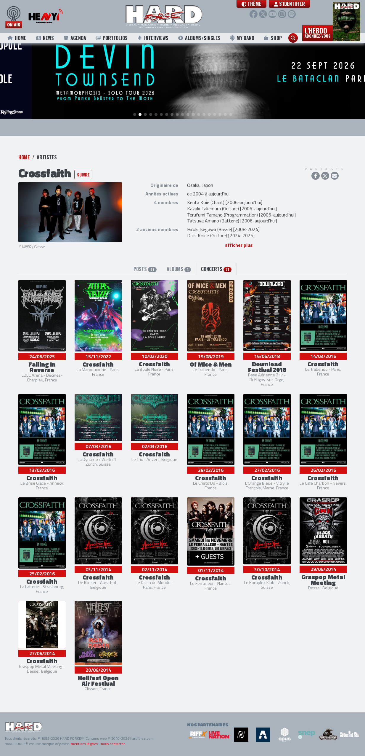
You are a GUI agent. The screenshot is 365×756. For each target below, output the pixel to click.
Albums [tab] (179, 269)
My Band (242, 38)
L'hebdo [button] (317, 32)
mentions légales (84, 744)
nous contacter (113, 744)
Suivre (83, 174)
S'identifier (296, 3)
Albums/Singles (199, 38)
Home (16, 38)
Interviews (153, 38)
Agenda (74, 38)
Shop (272, 38)
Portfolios (111, 38)
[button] (258, 4)
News (44, 38)
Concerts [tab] (216, 269)
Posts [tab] (145, 269)
